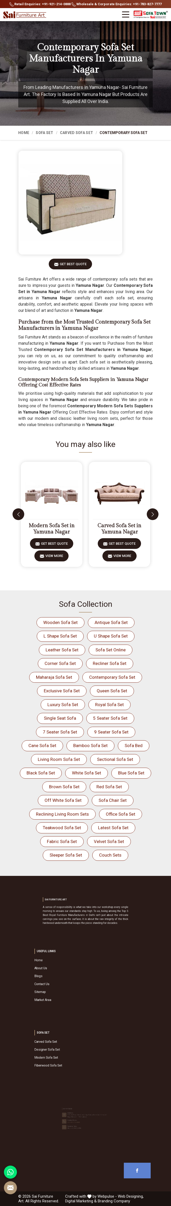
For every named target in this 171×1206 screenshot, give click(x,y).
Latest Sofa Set (113, 827)
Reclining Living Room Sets (62, 814)
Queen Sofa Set (112, 690)
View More (54, 557)
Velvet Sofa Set (109, 841)
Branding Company (114, 1201)
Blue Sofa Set (131, 772)
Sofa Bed (134, 745)
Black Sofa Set (41, 772)
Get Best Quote (73, 266)
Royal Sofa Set (109, 704)
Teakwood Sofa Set (62, 827)
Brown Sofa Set (64, 786)
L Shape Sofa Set (60, 636)
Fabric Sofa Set (62, 841)
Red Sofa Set (109, 786)
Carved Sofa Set (76, 133)
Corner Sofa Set (60, 663)
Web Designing (130, 1196)
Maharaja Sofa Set (54, 677)
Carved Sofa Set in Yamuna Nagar (119, 529)
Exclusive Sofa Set (62, 690)
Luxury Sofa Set (62, 704)
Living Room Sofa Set (59, 759)
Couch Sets (110, 855)
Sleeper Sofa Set (66, 855)
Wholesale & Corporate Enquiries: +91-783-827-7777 (116, 4)
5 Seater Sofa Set (110, 718)
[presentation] (18, 514)
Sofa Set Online (110, 649)
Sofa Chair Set (113, 800)
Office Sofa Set (120, 814)
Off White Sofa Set (63, 800)
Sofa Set (44, 133)
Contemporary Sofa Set (112, 677)
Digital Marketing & (81, 1201)
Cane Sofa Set (42, 745)
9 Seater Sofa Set (111, 732)
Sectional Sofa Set (115, 759)
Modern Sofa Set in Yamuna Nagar (52, 529)
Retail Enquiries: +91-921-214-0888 (40, 4)
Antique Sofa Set (111, 622)
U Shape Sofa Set (111, 636)
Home (23, 133)
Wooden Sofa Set (60, 622)
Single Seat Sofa (60, 718)
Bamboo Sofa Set (90, 745)
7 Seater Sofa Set (60, 732)
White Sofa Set (86, 772)
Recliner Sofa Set (109, 663)
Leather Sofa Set (62, 649)
